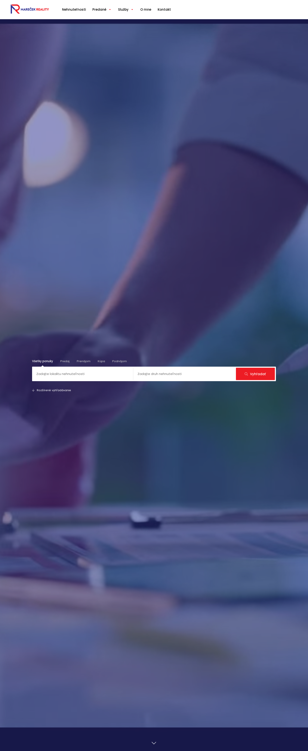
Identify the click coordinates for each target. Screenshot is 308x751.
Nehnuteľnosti (74, 9)
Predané (99, 9)
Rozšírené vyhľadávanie (51, 390)
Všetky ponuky (42, 361)
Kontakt (164, 9)
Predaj (65, 361)
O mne (145, 9)
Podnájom (119, 361)
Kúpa (101, 361)
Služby (123, 9)
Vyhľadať (255, 374)
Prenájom (83, 361)
